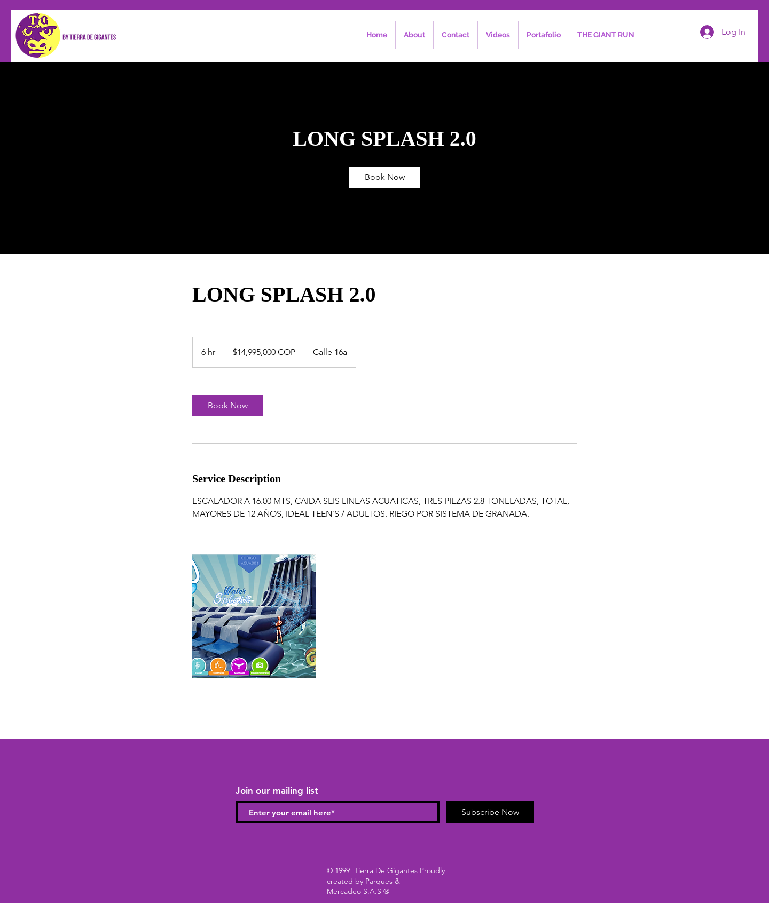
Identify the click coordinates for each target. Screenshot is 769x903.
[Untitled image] (254, 616)
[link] (384, 177)
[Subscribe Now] (490, 812)
